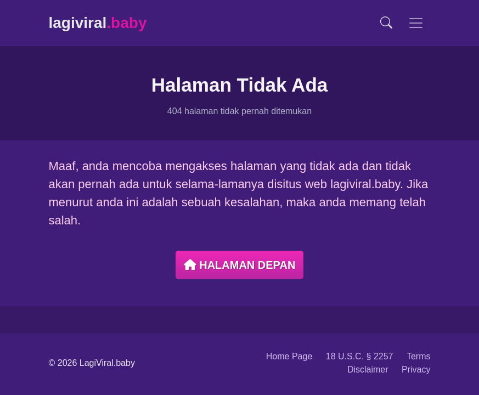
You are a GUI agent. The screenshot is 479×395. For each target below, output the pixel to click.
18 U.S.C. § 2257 (359, 356)
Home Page (289, 356)
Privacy (416, 369)
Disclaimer (367, 369)
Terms (419, 356)
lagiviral (98, 22)
